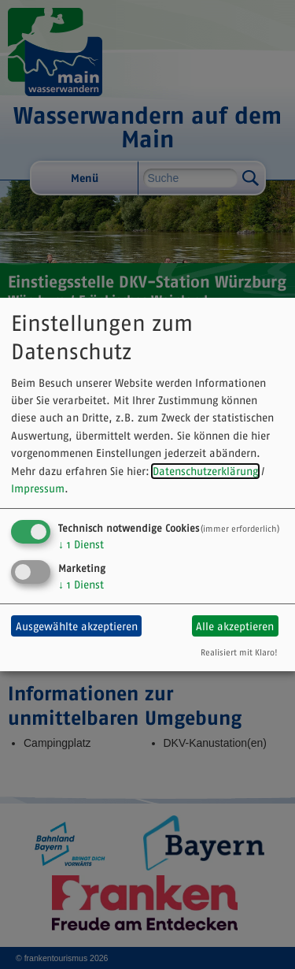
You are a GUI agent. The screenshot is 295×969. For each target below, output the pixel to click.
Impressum (38, 488)
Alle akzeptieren (235, 626)
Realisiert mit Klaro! (239, 652)
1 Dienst (81, 544)
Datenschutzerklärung (205, 471)
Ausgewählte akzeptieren (77, 626)
